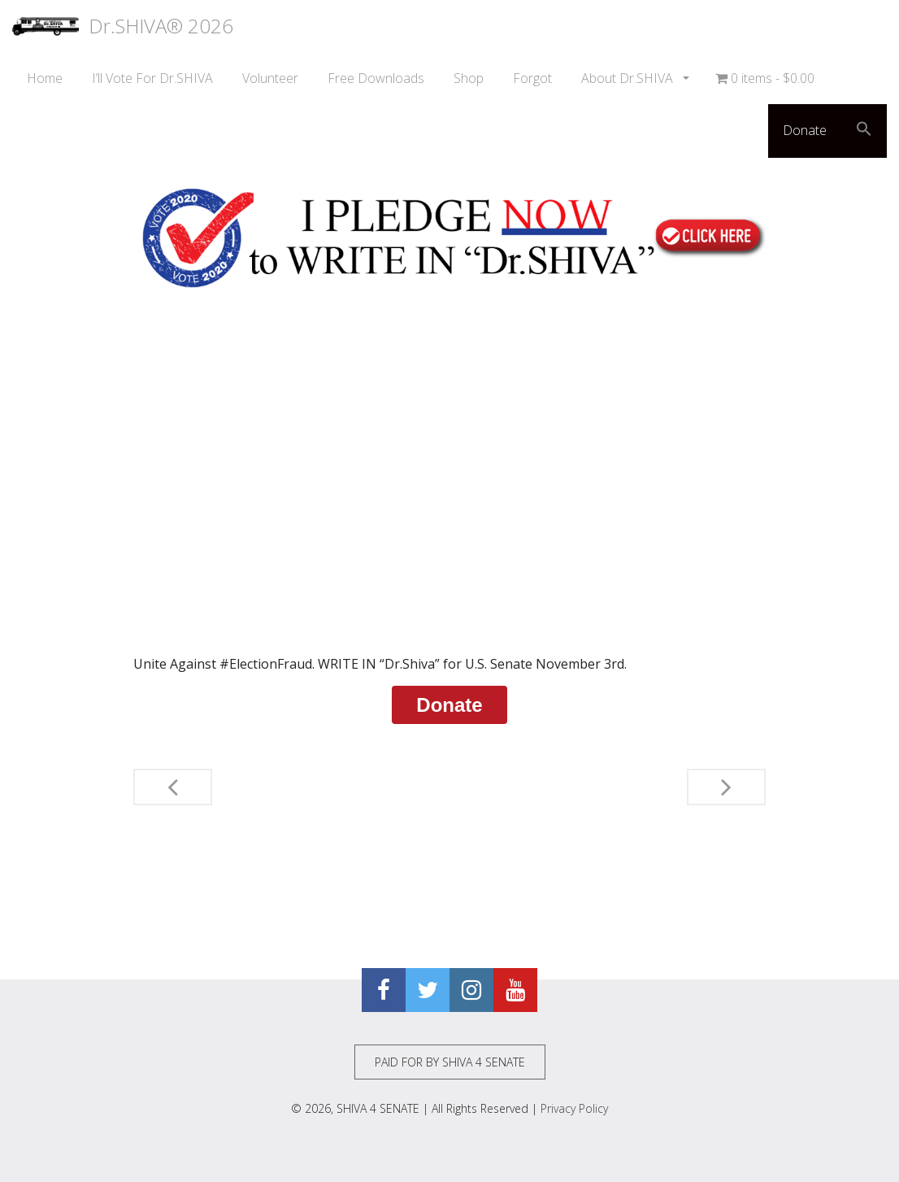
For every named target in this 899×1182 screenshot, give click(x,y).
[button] (864, 131)
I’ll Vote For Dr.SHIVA (152, 78)
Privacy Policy (574, 1108)
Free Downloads (376, 78)
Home (45, 78)
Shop (469, 78)
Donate (805, 130)
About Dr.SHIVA (628, 78)
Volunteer (270, 78)
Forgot (532, 78)
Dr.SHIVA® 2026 (122, 26)
